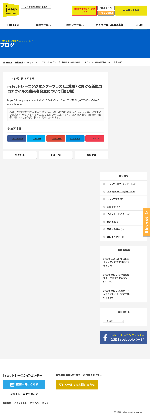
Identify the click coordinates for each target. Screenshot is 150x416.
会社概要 (7, 403)
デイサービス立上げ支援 (109, 25)
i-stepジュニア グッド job (120, 184)
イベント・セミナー (117, 214)
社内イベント (113, 237)
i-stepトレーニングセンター (121, 191)
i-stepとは (13, 25)
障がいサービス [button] (75, 25)
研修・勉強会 (113, 229)
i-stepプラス (113, 199)
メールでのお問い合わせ (79, 384)
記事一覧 (56, 155)
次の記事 (92, 155)
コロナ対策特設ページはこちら (84, 10)
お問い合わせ (132, 10)
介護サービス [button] (43, 25)
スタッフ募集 (146, 224)
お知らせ (29, 78)
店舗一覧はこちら (27, 384)
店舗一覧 (107, 8)
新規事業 (111, 222)
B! (75, 138)
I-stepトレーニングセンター (24, 394)
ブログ (140, 25)
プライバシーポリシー (40, 403)
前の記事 (20, 155)
